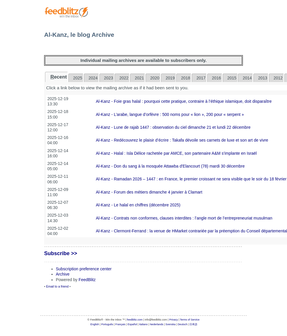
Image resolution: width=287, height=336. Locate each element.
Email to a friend (57, 286)
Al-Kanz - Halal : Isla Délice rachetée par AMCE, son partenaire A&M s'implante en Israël (176, 153)
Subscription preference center (84, 269)
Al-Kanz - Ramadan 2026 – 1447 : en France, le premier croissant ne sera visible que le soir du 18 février (191, 179)
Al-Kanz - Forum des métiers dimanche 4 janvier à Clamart (149, 192)
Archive (63, 274)
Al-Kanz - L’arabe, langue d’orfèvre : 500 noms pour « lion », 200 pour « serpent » (170, 114)
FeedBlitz (87, 279)
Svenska (170, 324)
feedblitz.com (135, 319)
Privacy (173, 319)
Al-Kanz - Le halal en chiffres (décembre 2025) (138, 205)
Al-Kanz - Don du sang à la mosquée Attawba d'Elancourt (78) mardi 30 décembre (170, 166)
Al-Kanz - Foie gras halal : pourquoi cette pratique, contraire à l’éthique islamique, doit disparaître (184, 101)
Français (120, 324)
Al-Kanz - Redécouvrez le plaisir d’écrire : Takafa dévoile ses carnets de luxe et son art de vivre (182, 140)
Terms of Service (190, 319)
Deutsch (182, 324)
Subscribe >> (60, 253)
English (94, 324)
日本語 (193, 324)
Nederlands (156, 324)
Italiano (143, 324)
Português (107, 324)
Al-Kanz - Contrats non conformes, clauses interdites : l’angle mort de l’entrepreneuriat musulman (184, 218)
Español (132, 324)
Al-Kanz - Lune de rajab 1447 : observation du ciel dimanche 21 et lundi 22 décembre (173, 127)
